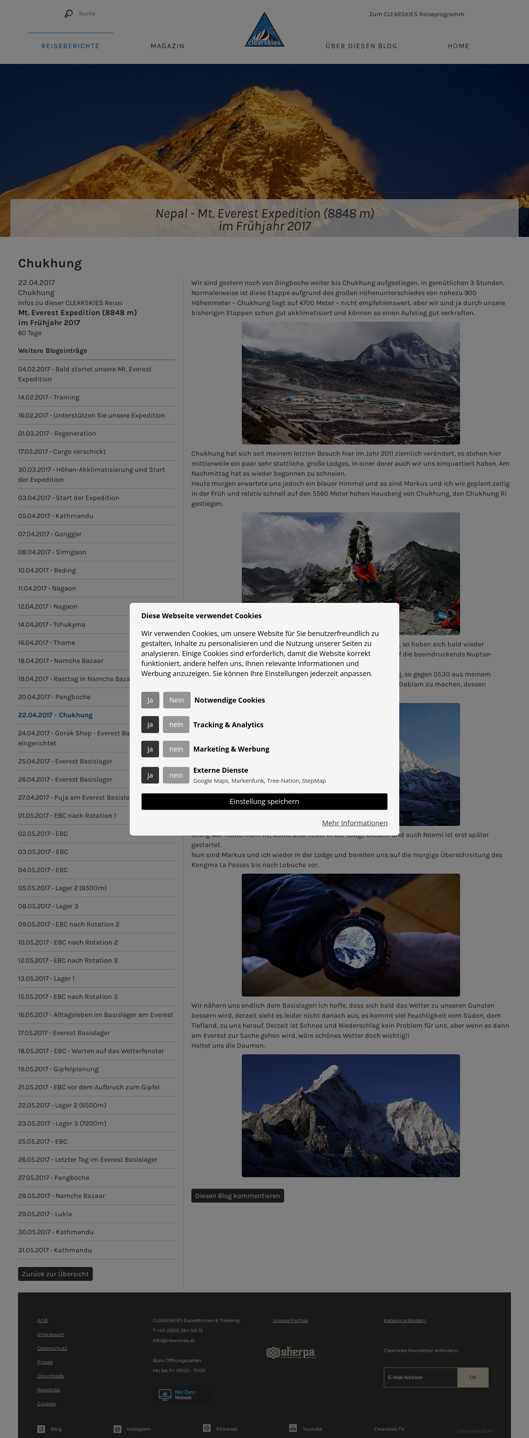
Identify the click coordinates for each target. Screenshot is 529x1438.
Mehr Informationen (355, 823)
